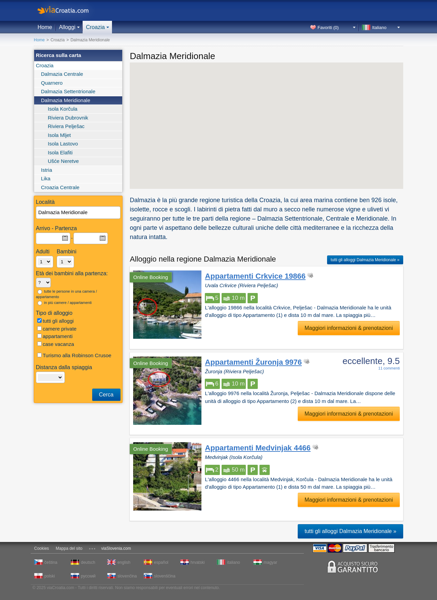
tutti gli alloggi (55, 321)
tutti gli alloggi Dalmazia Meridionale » (365, 259)
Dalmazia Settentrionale (68, 91)
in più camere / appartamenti (64, 303)
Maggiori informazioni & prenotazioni (349, 328)
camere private (56, 329)
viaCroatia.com (70, 10)
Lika (46, 178)
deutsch (88, 562)
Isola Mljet (59, 135)
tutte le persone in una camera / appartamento (66, 294)
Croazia (95, 27)
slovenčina (127, 576)
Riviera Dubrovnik (68, 118)
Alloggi (67, 27)
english (123, 562)
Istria (46, 170)
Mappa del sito (69, 548)
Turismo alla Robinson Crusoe (74, 355)
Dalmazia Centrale (62, 74)
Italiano (379, 27)
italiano (233, 562)
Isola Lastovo (63, 143)
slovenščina (164, 576)
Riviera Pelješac (66, 126)
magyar (270, 562)
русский (88, 576)
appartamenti (55, 336)
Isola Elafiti (60, 152)
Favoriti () (328, 27)
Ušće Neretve (63, 161)
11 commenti (389, 368)
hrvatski (198, 562)
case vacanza (55, 344)
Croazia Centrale (60, 187)
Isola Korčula (62, 109)
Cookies (41, 548)
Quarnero (51, 83)
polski (49, 576)
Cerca (106, 394)
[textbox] (78, 213)
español (161, 562)
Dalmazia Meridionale (65, 100)
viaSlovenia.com (116, 548)
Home (45, 27)
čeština (50, 562)
